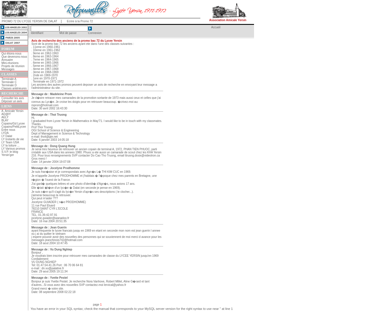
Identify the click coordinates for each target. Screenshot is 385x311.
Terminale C (9, 82)
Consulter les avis (12, 98)
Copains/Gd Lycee (13, 123)
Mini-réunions (10, 63)
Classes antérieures (14, 88)
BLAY (5, 120)
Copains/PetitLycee (13, 126)
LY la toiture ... (10, 145)
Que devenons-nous (14, 56)
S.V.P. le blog (9, 151)
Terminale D (9, 85)
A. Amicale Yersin (12, 111)
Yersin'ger (7, 154)
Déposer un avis (11, 101)
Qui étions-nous (11, 53)
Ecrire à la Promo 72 (80, 21)
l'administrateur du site (45, 87)
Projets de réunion (13, 66)
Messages (8, 69)
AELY (5, 117)
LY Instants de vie (12, 139)
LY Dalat (6, 136)
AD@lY (6, 114)
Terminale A (8, 79)
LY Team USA (10, 142)
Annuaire (7, 59)
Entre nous (8, 129)
